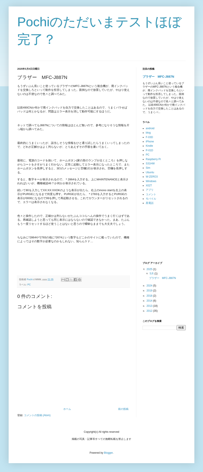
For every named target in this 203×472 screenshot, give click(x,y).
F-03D (149, 137)
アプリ (150, 189)
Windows (151, 181)
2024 (150, 285)
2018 (150, 295)
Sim (148, 167)
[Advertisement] (164, 233)
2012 (150, 310)
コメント (151, 194)
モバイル (151, 198)
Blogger (108, 452)
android (150, 128)
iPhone (150, 141)
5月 (152, 273)
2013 (150, 305)
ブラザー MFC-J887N (158, 76)
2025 (150, 269)
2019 (150, 290)
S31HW (150, 163)
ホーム (67, 409)
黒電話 (150, 203)
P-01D (149, 150)
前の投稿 (123, 409)
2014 (150, 300)
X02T (149, 185)
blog (148, 132)
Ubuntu (150, 172)
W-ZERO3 (152, 176)
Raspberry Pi (153, 159)
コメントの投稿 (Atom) (37, 415)
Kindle (149, 145)
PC (29, 284)
